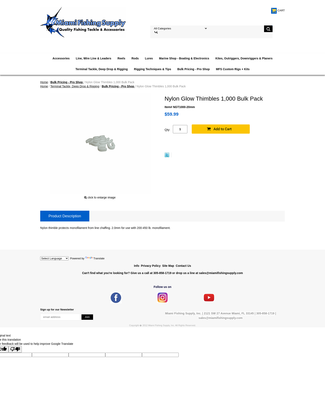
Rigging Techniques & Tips (152, 69)
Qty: (167, 129)
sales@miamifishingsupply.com (221, 273)
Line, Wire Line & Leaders (93, 58)
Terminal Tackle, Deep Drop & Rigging (101, 69)
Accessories (61, 58)
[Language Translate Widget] (54, 258)
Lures (149, 58)
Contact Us (183, 265)
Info (136, 265)
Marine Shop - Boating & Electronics (184, 58)
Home (44, 82)
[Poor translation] (15, 349)
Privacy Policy (151, 265)
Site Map (168, 265)
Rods (135, 58)
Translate (95, 258)
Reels (121, 58)
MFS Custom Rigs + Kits (233, 69)
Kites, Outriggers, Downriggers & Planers (243, 58)
